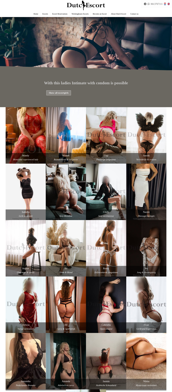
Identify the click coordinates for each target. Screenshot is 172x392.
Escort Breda (10, 390)
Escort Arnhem (11, 386)
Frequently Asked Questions (15, 378)
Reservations (10, 374)
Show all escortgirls (59, 93)
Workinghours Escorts (80, 14)
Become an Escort (100, 14)
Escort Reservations (59, 14)
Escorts (45, 14)
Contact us (134, 14)
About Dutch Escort (118, 14)
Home (36, 14)
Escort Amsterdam (12, 382)
